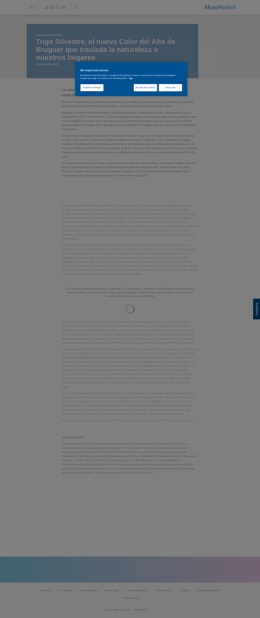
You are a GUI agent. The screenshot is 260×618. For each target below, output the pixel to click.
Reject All (170, 87)
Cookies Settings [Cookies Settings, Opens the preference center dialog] (92, 87)
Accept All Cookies (145, 87)
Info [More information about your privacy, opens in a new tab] (131, 78)
